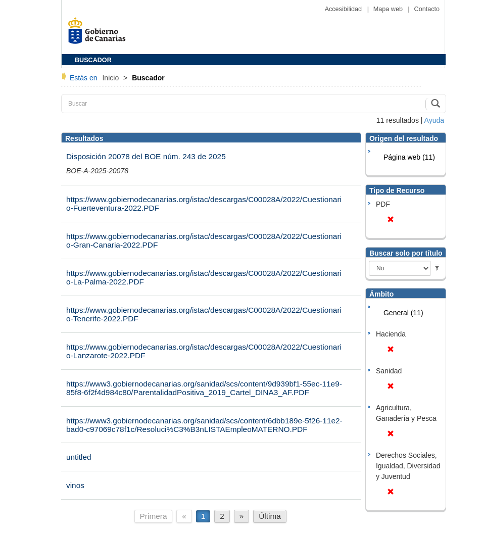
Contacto (427, 9)
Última (270, 516)
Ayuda (434, 120)
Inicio (111, 78)
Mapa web (389, 9)
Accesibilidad (344, 9)
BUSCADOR (93, 60)
